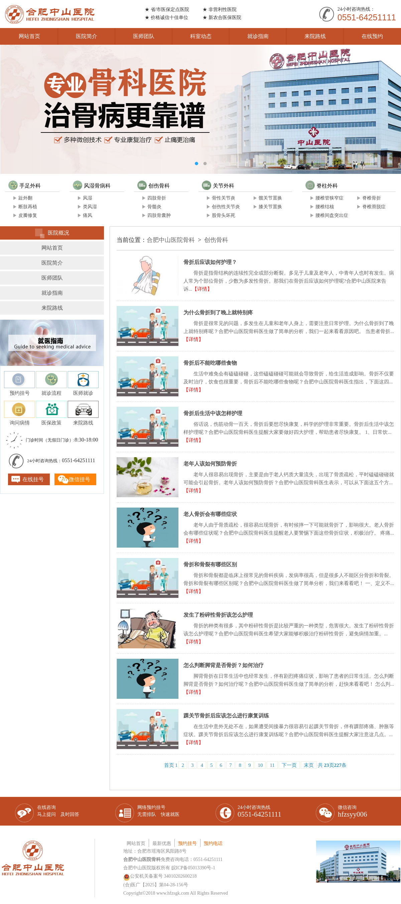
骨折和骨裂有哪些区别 (210, 564)
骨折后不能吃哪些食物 (210, 363)
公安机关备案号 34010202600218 (160, 876)
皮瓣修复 (27, 215)
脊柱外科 (321, 186)
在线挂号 (33, 479)
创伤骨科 (153, 186)
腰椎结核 (324, 206)
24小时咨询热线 (259, 811)
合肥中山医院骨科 (171, 240)
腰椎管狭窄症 (329, 198)
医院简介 (86, 36)
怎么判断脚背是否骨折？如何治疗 (223, 665)
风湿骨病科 (92, 186)
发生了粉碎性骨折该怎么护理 (218, 615)
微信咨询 (352, 811)
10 (260, 765)
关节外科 (218, 186)
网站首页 (29, 36)
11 (272, 765)
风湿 (87, 198)
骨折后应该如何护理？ (210, 262)
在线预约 (372, 36)
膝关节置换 (270, 206)
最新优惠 (161, 843)
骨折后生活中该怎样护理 (212, 413)
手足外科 (24, 186)
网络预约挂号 (158, 811)
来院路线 (315, 36)
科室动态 (201, 36)
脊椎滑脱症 (374, 206)
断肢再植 (27, 206)
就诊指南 (258, 36)
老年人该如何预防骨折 (210, 464)
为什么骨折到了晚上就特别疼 (218, 312)
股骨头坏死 (223, 215)
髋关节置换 (270, 198)
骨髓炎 (154, 206)
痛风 (87, 215)
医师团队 (143, 36)
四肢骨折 (156, 198)
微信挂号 (79, 479)
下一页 (289, 765)
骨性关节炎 (223, 198)
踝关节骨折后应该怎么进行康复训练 (226, 715)
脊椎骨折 (371, 198)
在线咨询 (58, 811)
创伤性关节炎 (226, 206)
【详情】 (202, 289)
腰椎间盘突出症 (331, 215)
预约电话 (213, 843)
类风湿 (90, 206)
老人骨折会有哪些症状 (210, 514)
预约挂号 (187, 843)
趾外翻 (25, 198)
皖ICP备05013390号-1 (193, 867)
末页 (309, 765)
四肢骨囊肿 (159, 215)
